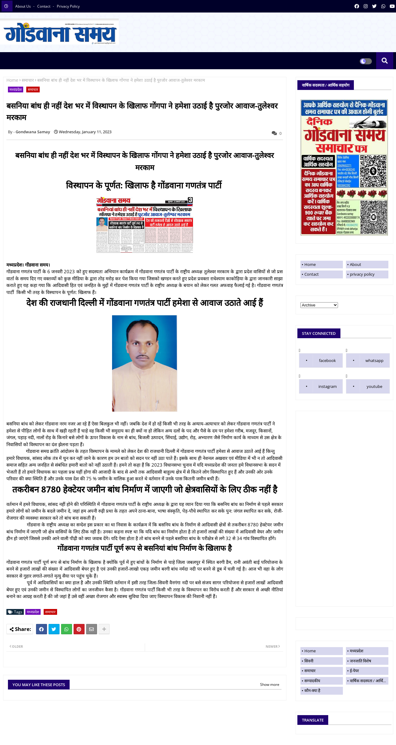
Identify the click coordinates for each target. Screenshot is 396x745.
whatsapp (374, 360)
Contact (311, 274)
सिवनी (308, 661)
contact (44, 6)
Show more (269, 684)
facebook (327, 360)
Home (12, 80)
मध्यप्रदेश (15, 89)
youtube (374, 386)
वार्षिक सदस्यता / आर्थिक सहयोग (369, 680)
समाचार (28, 80)
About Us (23, 6)
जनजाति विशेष (360, 661)
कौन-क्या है (312, 690)
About (355, 264)
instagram (327, 386)
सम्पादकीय (312, 680)
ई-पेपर (354, 670)
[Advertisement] (344, 508)
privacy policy (68, 6)
